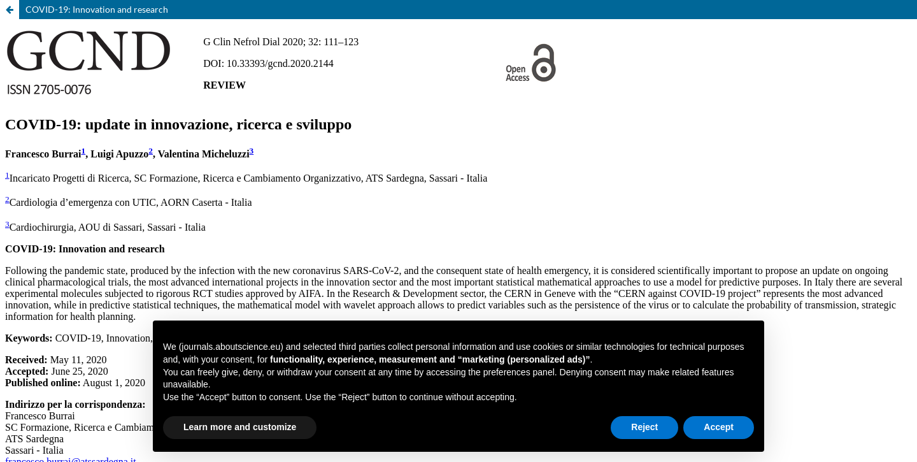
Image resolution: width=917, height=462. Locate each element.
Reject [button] (644, 427)
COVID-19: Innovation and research (96, 9)
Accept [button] (719, 427)
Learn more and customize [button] (239, 427)
